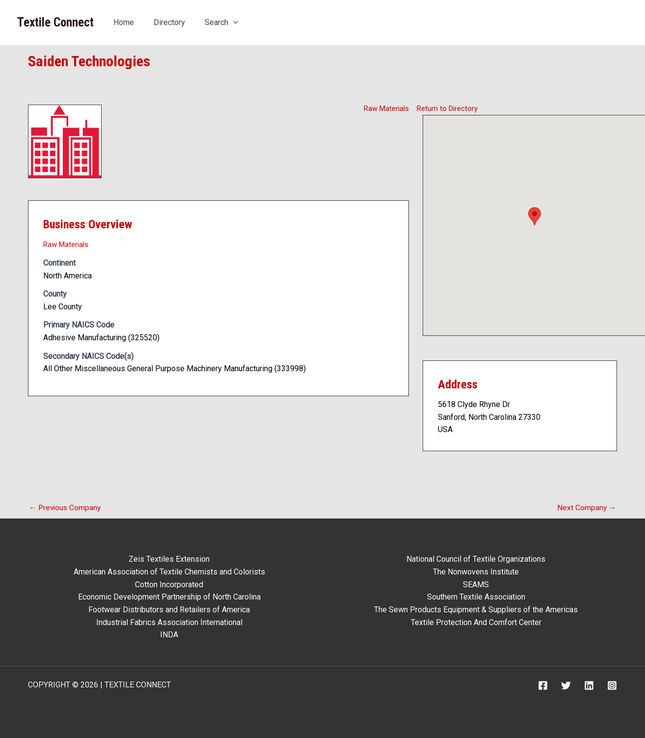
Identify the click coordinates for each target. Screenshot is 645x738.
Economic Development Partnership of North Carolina (169, 597)
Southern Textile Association (476, 597)
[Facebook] (543, 685)
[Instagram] (612, 685)
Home (123, 22)
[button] (233, 22)
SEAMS (476, 584)
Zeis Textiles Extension (169, 559)
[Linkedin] (589, 685)
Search (221, 22)
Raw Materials (384, 108)
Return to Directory (449, 108)
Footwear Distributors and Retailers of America (169, 609)
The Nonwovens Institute (476, 571)
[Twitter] (566, 685)
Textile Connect (55, 22)
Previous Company (66, 508)
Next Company (586, 508)
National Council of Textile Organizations (475, 559)
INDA (169, 634)
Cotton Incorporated (169, 584)
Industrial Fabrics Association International (169, 622)
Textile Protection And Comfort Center (476, 622)
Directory (169, 22)
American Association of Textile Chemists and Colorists (169, 571)
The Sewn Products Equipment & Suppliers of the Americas (476, 609)
